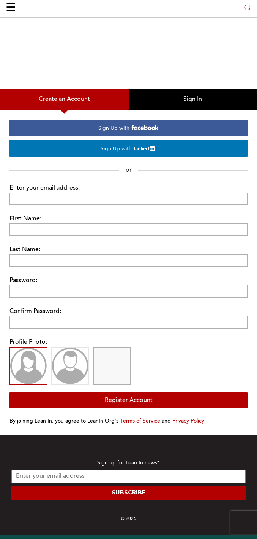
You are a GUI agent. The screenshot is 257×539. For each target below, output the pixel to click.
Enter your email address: (44, 188)
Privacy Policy (188, 421)
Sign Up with (128, 128)
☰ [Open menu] (11, 8)
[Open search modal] (248, 8)
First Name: (25, 219)
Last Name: (24, 250)
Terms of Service (140, 421)
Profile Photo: (28, 342)
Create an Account (64, 99)
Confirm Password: (35, 311)
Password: (23, 280)
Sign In (192, 99)
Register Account (129, 400)
